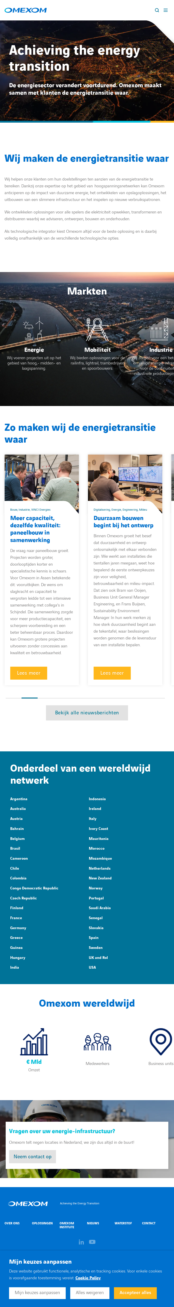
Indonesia (97, 799)
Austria (16, 818)
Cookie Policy (88, 1278)
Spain (94, 937)
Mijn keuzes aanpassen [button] (37, 1293)
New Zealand (100, 878)
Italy (93, 818)
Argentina (18, 799)
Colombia (18, 878)
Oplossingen (42, 1223)
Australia (18, 808)
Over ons (12, 1223)
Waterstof (123, 1223)
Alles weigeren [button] (90, 1293)
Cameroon (19, 858)
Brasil (15, 848)
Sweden (96, 947)
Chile (14, 868)
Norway (96, 888)
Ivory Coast (98, 828)
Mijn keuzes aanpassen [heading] (40, 1262)
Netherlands (100, 868)
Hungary (17, 957)
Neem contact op (32, 1157)
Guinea (16, 947)
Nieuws (93, 1223)
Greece (16, 937)
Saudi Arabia (100, 908)
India (14, 967)
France (16, 918)
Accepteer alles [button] (135, 1293)
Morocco (96, 848)
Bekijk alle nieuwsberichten (87, 713)
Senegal (96, 918)
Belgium (17, 838)
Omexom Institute (67, 1225)
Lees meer (28, 673)
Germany (18, 928)
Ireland (95, 808)
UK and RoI (98, 957)
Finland (16, 908)
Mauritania (99, 838)
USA (92, 967)
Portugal (96, 898)
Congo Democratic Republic (34, 888)
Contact (148, 1223)
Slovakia (96, 928)
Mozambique (100, 858)
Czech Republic (23, 898)
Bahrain (17, 828)
